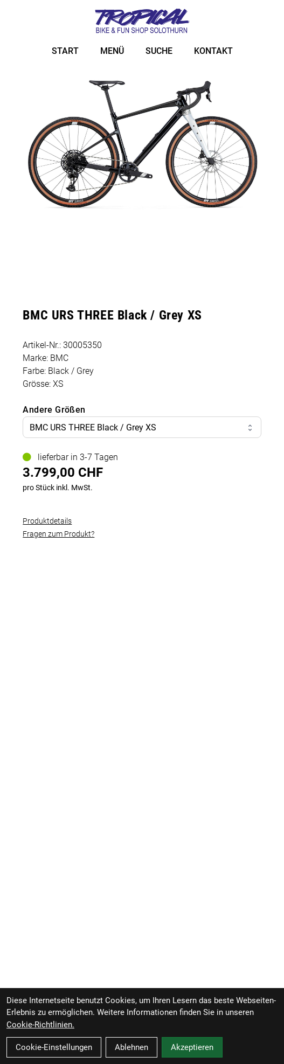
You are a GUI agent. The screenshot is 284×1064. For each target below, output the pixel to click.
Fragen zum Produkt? (58, 534)
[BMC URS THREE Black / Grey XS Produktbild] (142, 145)
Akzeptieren (192, 1047)
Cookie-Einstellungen (54, 1047)
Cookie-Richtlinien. (40, 1025)
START (65, 51)
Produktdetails (47, 521)
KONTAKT (213, 51)
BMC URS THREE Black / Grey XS (142, 427)
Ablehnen (131, 1047)
